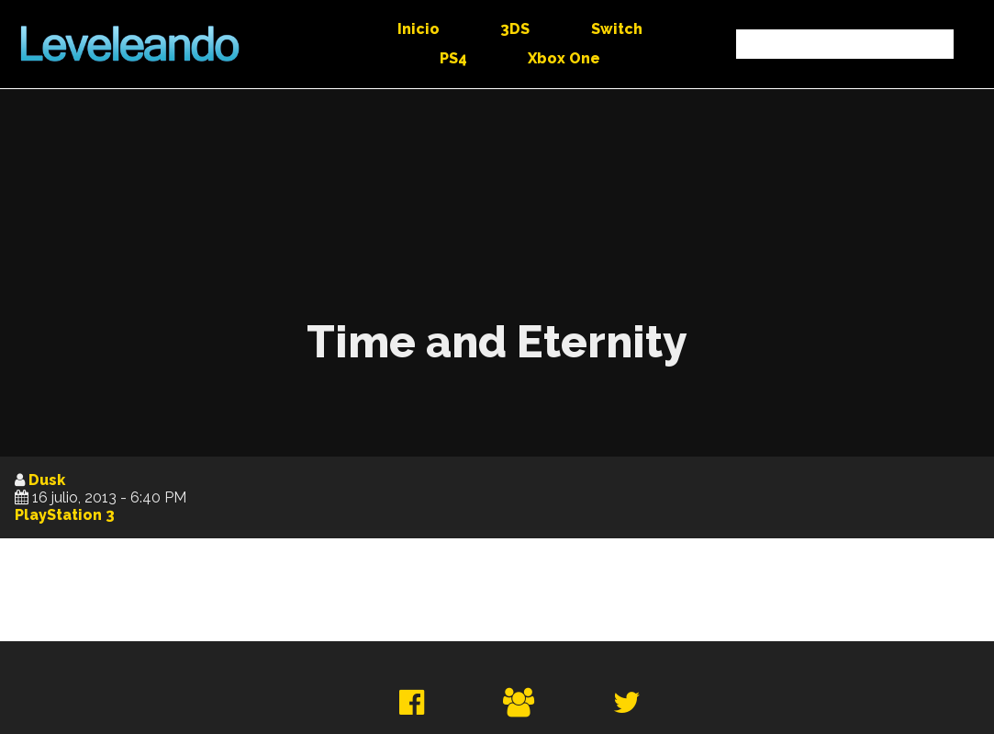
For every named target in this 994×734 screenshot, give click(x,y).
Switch (616, 29)
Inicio (418, 29)
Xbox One (564, 58)
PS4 (453, 58)
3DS (515, 29)
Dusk (46, 480)
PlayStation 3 (65, 515)
